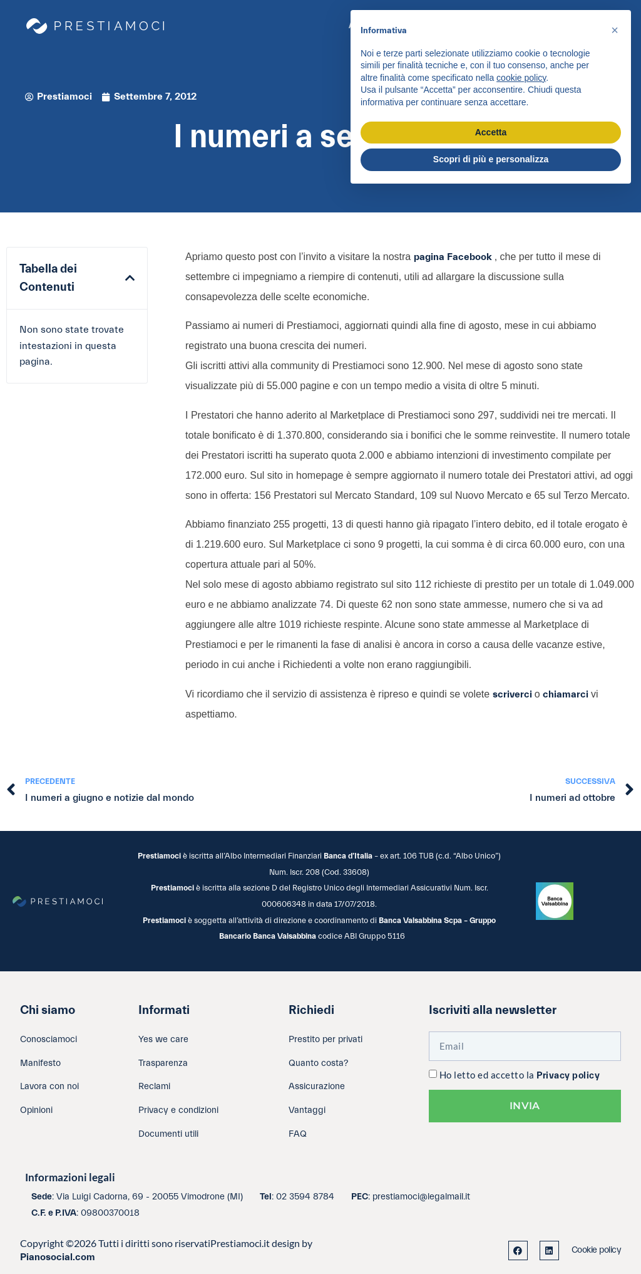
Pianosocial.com (57, 1257)
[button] (130, 278)
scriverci (514, 694)
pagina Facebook (454, 257)
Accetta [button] (491, 132)
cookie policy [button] (521, 78)
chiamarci (567, 694)
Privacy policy (568, 1075)
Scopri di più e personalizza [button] (490, 159)
